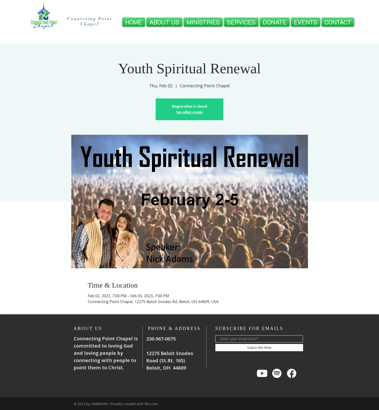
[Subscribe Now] (259, 347)
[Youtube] (262, 373)
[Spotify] (277, 373)
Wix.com (151, 404)
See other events (189, 112)
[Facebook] (291, 373)
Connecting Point (89, 18)
